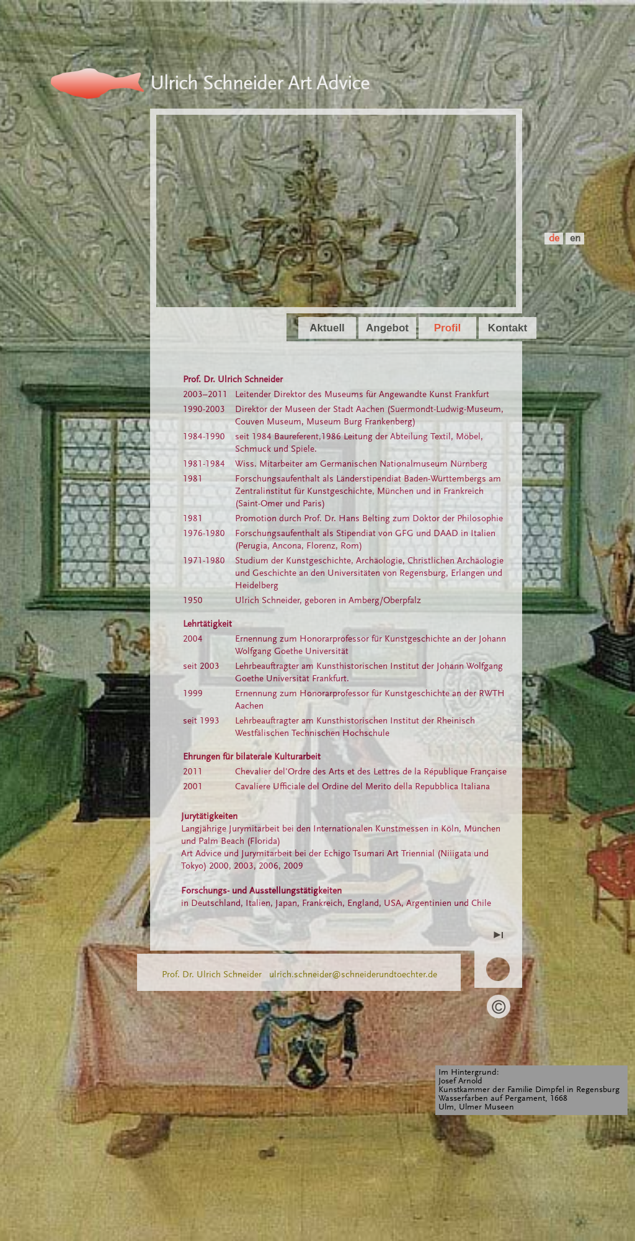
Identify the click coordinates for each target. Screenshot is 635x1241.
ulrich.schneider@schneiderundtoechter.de (353, 975)
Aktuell (327, 328)
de (554, 239)
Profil (447, 328)
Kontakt (507, 328)
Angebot (387, 328)
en (575, 239)
